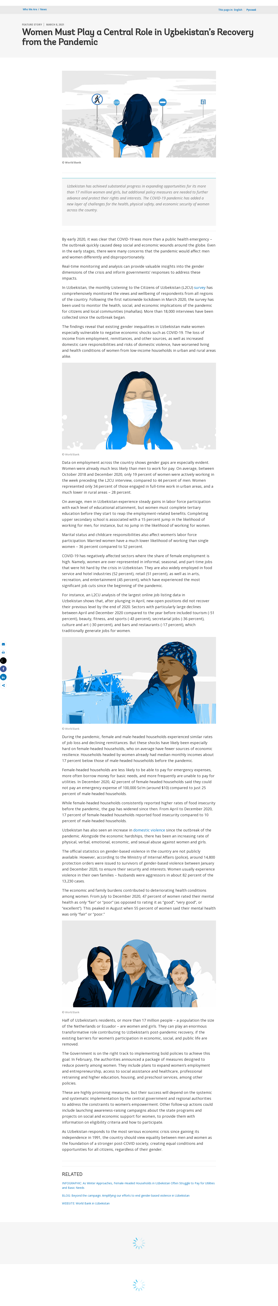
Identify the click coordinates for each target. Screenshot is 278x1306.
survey (200, 287)
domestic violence (149, 830)
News (43, 9)
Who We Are (30, 9)
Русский (251, 10)
